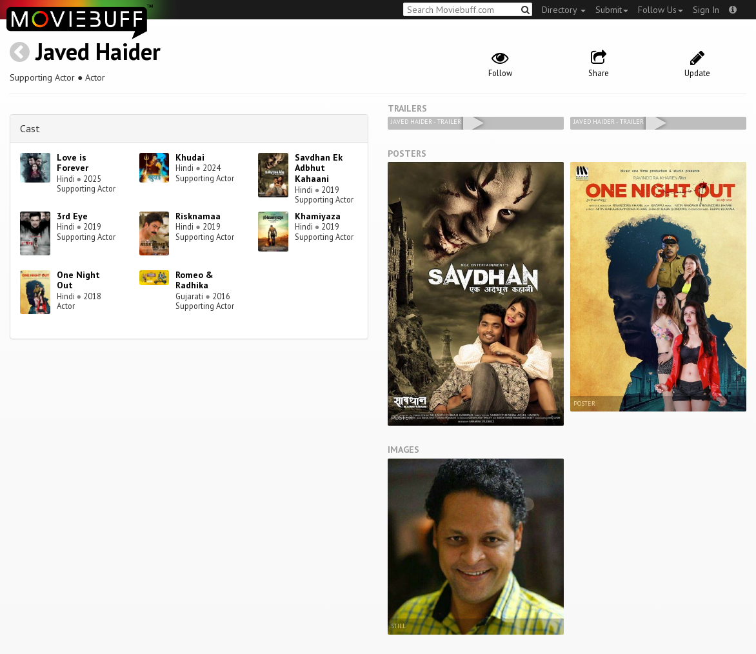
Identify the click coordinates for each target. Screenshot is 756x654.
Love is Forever (72, 163)
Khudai (189, 157)
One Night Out (78, 280)
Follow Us (660, 9)
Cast (30, 128)
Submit (611, 9)
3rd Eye (72, 216)
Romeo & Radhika (194, 280)
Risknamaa (198, 216)
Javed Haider (98, 51)
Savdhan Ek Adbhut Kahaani (319, 168)
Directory (564, 9)
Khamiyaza (318, 216)
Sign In (706, 9)
